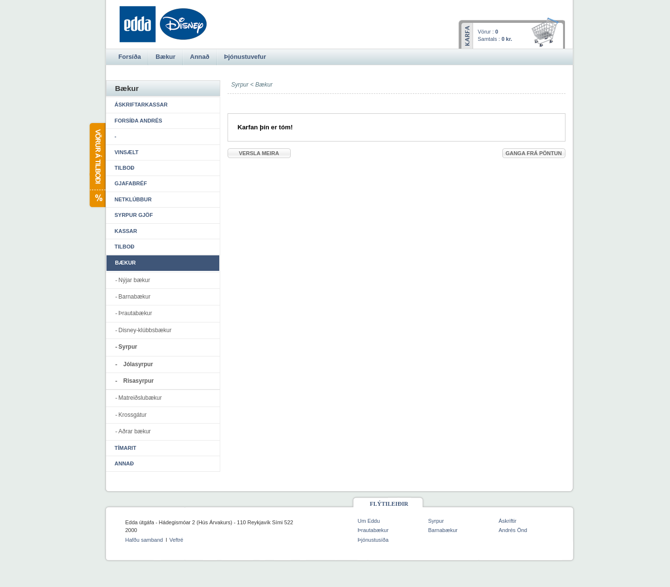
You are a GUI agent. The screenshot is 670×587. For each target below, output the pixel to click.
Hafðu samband (144, 540)
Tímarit (126, 448)
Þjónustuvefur (245, 56)
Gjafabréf (131, 183)
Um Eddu (369, 521)
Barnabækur (135, 296)
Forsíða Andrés (138, 121)
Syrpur (128, 346)
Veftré (176, 540)
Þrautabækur (135, 313)
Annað (124, 463)
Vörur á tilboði (97, 165)
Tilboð (125, 168)
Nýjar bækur (134, 280)
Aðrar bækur (135, 431)
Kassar (126, 231)
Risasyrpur (138, 380)
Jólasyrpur (138, 364)
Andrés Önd (513, 530)
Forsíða (130, 56)
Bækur (264, 84)
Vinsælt (127, 152)
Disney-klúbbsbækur (145, 330)
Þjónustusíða (373, 540)
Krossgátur (133, 414)
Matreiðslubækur (140, 397)
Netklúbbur (133, 199)
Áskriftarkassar (141, 104)
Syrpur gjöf (134, 215)
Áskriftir (508, 521)
